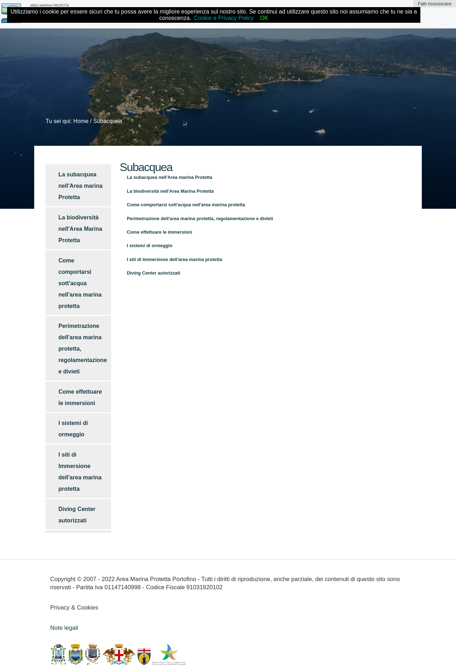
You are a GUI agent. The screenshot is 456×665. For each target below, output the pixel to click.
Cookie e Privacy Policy (224, 18)
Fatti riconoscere (435, 3)
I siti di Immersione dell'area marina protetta (174, 259)
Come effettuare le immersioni (159, 232)
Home (81, 121)
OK (264, 18)
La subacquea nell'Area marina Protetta (169, 177)
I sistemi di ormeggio (149, 245)
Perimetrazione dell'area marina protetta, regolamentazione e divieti (200, 218)
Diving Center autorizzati (153, 273)
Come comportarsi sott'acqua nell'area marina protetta (186, 204)
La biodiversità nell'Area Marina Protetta (170, 191)
